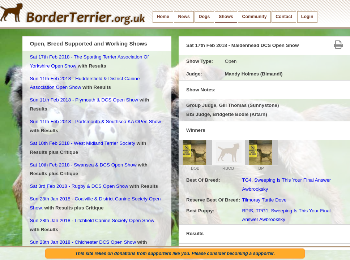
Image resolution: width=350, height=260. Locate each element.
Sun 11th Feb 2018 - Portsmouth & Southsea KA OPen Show (95, 121)
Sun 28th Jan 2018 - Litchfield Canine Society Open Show (92, 220)
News (184, 16)
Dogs (204, 16)
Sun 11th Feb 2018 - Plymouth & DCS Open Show (84, 100)
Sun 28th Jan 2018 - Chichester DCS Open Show (83, 242)
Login (307, 16)
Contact (284, 16)
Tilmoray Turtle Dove (264, 200)
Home (163, 16)
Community (254, 16)
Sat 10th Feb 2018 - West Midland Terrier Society (82, 143)
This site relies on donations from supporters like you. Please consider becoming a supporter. (175, 253)
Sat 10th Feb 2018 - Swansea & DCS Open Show (83, 165)
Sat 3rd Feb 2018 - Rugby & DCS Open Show (79, 186)
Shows (226, 16)
